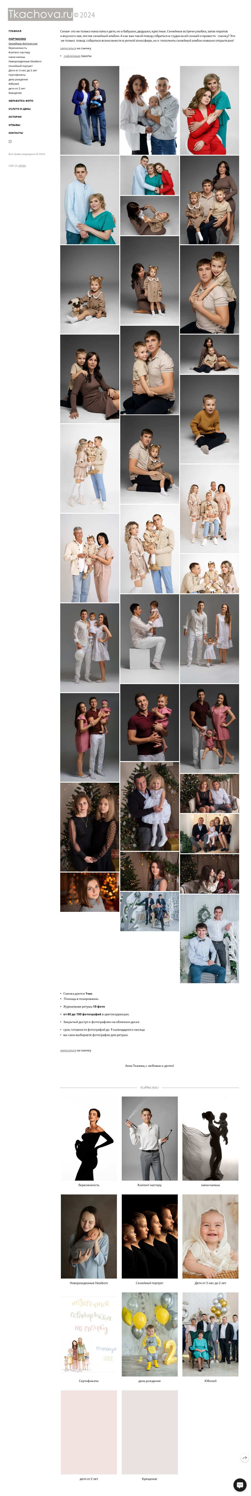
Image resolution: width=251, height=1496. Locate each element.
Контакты (16, 132)
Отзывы (14, 125)
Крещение (15, 92)
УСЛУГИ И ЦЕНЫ (20, 108)
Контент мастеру (19, 52)
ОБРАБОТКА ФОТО (21, 100)
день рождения (18, 79)
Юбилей (14, 83)
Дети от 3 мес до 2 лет (23, 70)
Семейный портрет (21, 66)
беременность (18, 48)
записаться (68, 48)
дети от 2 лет (17, 88)
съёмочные (71, 56)
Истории (15, 116)
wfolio (22, 165)
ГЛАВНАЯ (15, 31)
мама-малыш (17, 57)
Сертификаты (17, 74)
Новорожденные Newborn (25, 61)
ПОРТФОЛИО (17, 38)
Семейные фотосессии (23, 43)
